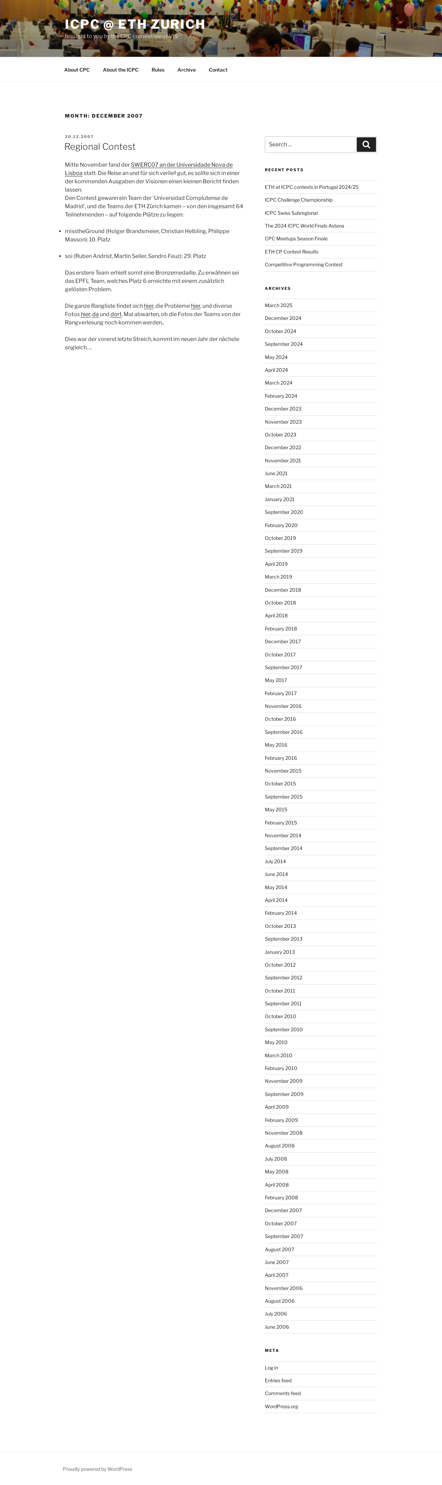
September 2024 (284, 344)
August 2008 (280, 1146)
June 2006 (277, 1327)
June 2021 (276, 473)
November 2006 (283, 1288)
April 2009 (277, 1107)
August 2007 (279, 1249)
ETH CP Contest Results (291, 252)
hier (148, 306)
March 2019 (278, 577)
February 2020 (281, 525)
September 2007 (284, 1236)
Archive (186, 70)
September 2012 (283, 977)
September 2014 (283, 848)
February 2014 (281, 913)
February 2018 (281, 628)
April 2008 (277, 1185)
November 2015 (283, 771)
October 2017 (280, 654)
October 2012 (280, 965)
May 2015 (276, 809)
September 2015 (283, 797)
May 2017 (276, 680)
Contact (218, 70)
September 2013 (283, 939)
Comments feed (283, 1393)
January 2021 (280, 499)
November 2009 (283, 1081)
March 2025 (278, 305)
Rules (158, 70)
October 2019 (280, 538)
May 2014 (276, 887)
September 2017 (283, 667)
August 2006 (280, 1301)
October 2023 (280, 434)
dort (116, 314)
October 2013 (280, 926)
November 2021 (283, 460)
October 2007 (281, 1223)
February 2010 (281, 1068)
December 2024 (283, 318)
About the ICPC (120, 70)
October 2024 (280, 331)
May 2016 (276, 745)
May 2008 (276, 1171)
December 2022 (283, 447)
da (95, 314)
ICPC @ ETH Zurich (135, 24)
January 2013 (280, 952)
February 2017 (281, 693)
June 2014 (276, 874)
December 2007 (283, 1210)
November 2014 (283, 835)
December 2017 (283, 641)
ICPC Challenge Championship (299, 200)
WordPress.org (281, 1406)
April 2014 (276, 900)
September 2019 (283, 551)
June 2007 (277, 1262)
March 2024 (278, 383)
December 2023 (283, 409)
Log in (271, 1368)
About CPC (77, 70)
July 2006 (276, 1314)
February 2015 (281, 822)
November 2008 (283, 1133)
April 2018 (276, 615)
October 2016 (280, 719)
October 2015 (280, 783)
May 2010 (276, 1042)
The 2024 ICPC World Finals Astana (304, 226)
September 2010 (284, 1029)
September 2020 (284, 512)
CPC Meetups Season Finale (296, 238)
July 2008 (276, 1159)
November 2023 (283, 422)
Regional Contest (100, 146)
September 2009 (284, 1094)
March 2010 (278, 1055)
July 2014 (275, 861)
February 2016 (281, 758)
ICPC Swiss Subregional (291, 213)
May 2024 (276, 357)
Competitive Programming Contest (304, 264)
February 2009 (281, 1120)
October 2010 (280, 1016)
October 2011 (280, 991)
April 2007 (276, 1275)
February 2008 (281, 1197)
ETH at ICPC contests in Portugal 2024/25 (311, 187)
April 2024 (276, 370)
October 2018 (280, 603)
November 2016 (283, 706)
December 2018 (283, 590)
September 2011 (283, 1003)
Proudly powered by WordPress (97, 1469)
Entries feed (278, 1380)
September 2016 (283, 732)
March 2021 (278, 486)
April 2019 (276, 564)
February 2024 (281, 396)
